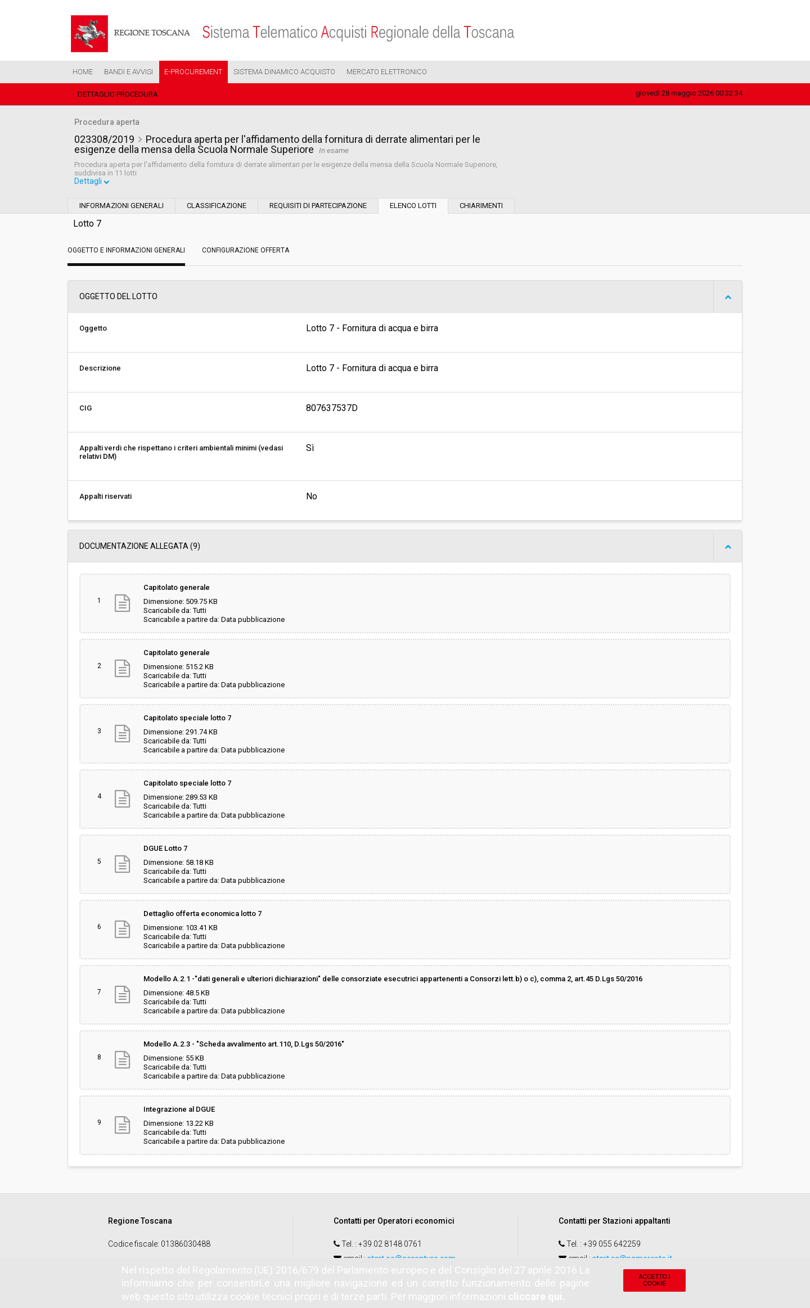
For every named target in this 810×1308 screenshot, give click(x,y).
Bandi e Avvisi (128, 71)
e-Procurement (193, 71)
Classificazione (216, 207)
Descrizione (100, 370)
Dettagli (92, 183)
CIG (85, 409)
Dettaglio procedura (118, 94)
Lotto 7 (87, 225)
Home (83, 71)
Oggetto (93, 330)
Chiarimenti (481, 207)
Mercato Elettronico (386, 71)
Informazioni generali (121, 207)
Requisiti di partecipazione (318, 207)
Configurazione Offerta (245, 252)
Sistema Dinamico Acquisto (284, 71)
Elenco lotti (413, 207)
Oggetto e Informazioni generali (126, 252)
